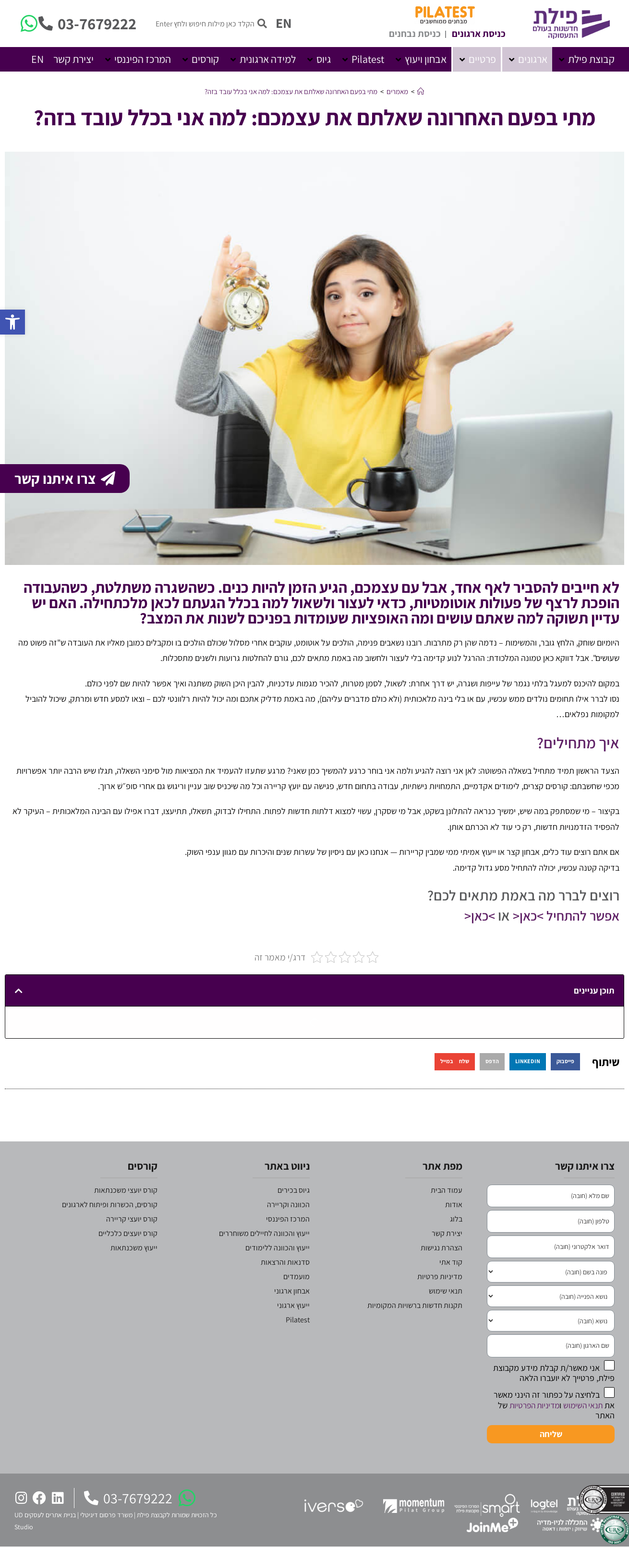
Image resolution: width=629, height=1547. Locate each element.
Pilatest (298, 1320)
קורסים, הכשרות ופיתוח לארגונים (109, 1204)
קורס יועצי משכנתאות (125, 1190)
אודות (453, 1204)
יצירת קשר (447, 1233)
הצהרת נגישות (441, 1248)
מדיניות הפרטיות (530, 1405)
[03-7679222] (45, 23)
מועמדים (296, 1276)
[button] (585, 59)
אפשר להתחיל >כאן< (560, 915)
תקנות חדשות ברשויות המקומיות (414, 1305)
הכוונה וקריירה (288, 1204)
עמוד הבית (446, 1190)
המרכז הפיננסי (288, 1219)
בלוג (456, 1219)
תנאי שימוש (445, 1291)
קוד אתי (450, 1262)
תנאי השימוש (582, 1405)
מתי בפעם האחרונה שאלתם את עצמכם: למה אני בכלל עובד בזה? (291, 91)
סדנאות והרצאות (285, 1262)
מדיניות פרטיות (439, 1276)
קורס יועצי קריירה (131, 1219)
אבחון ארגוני (292, 1291)
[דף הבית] (420, 91)
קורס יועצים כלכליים (127, 1233)
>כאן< (470, 915)
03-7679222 (97, 23)
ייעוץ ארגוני (293, 1305)
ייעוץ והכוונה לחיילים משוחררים (264, 1233)
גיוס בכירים (294, 1190)
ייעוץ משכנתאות (133, 1248)
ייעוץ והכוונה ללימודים (277, 1248)
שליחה (551, 1433)
